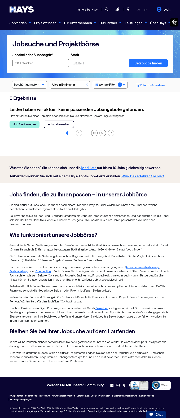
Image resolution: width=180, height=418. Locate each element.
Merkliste (89, 168)
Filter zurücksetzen (150, 85)
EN (145, 9)
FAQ (12, 395)
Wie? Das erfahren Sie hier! (142, 176)
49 (94, 133)
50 (102, 133)
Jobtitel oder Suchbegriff (32, 55)
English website (146, 395)
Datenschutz (83, 395)
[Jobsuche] (106, 9)
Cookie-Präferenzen (100, 395)
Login (163, 9)
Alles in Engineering (70, 84)
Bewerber (101, 308)
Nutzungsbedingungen (21, 399)
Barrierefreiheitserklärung (124, 395)
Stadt (75, 55)
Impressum (44, 395)
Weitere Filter (110, 85)
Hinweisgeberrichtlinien (63, 395)
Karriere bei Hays (87, 9)
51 (111, 133)
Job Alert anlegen (24, 124)
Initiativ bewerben (58, 124)
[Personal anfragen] (117, 9)
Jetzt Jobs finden (148, 63)
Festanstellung (19, 271)
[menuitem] (20, 22)
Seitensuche (31, 395)
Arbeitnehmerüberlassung (142, 267)
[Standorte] (128, 9)
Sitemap (19, 395)
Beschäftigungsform (29, 85)
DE (138, 9)
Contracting (43, 271)
